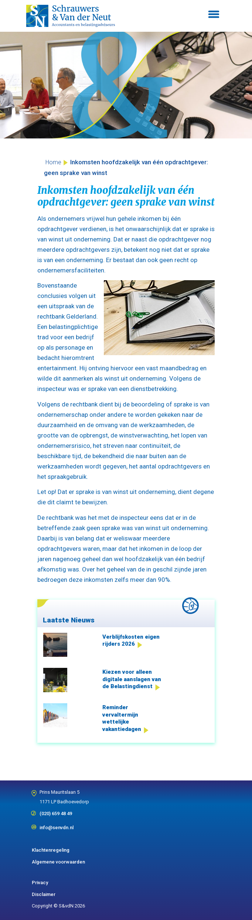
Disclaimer (43, 894)
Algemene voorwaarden (58, 862)
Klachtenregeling (50, 850)
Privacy (40, 882)
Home (53, 162)
